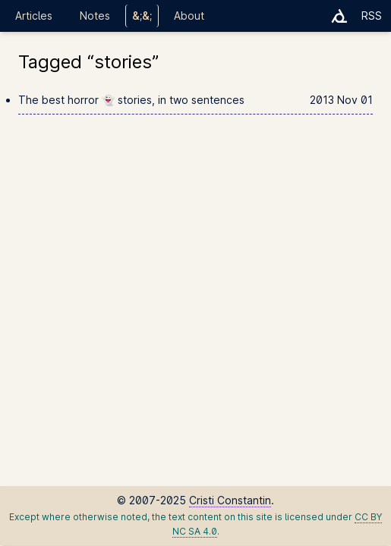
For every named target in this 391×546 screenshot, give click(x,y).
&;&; (142, 15)
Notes (95, 15)
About (189, 15)
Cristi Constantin (230, 500)
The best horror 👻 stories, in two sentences (195, 100)
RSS (371, 15)
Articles (33, 15)
